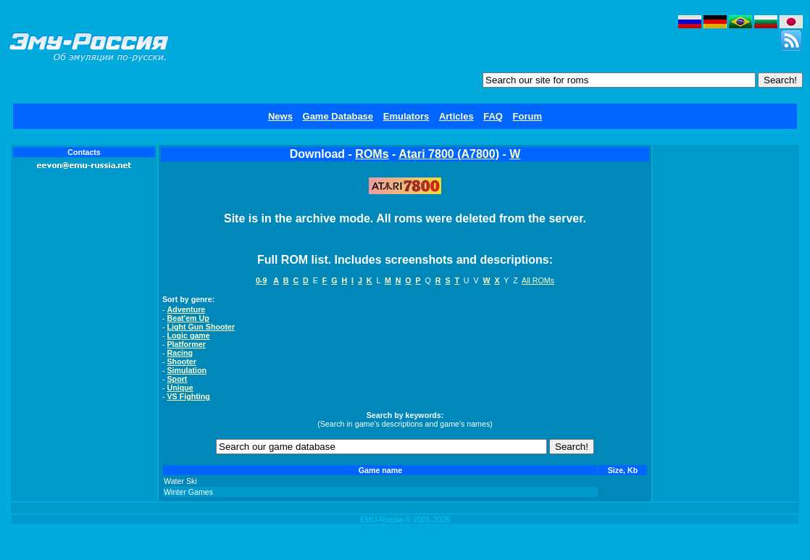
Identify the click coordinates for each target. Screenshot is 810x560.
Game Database (338, 116)
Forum (527, 116)
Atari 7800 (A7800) (448, 154)
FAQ (493, 116)
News (280, 116)
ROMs (371, 154)
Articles (456, 116)
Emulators (406, 116)
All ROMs (538, 280)
